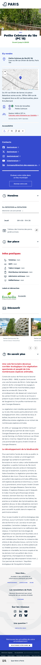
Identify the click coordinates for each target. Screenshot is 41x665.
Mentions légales (7, 652)
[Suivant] (36, 348)
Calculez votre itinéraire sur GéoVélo (23, 115)
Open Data (11, 655)
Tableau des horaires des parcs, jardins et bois (19, 230)
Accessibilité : (27, 652)
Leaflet (21, 89)
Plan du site (36, 655)
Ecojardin (14, 296)
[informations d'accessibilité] (13, 131)
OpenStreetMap (31, 89)
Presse (3, 655)
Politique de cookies (23, 655)
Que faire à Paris (17, 661)
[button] (20, 78)
